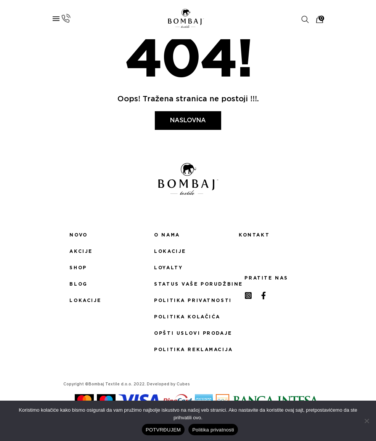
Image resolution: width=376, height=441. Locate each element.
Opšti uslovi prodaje (188, 333)
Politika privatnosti (188, 300)
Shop (78, 267)
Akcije (80, 251)
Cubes (183, 384)
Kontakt (254, 235)
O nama (167, 235)
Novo (78, 235)
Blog (78, 284)
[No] (366, 421)
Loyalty (168, 267)
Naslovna (188, 120)
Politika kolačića (187, 317)
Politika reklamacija (188, 349)
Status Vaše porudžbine (188, 284)
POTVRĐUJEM (163, 430)
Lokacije (85, 300)
